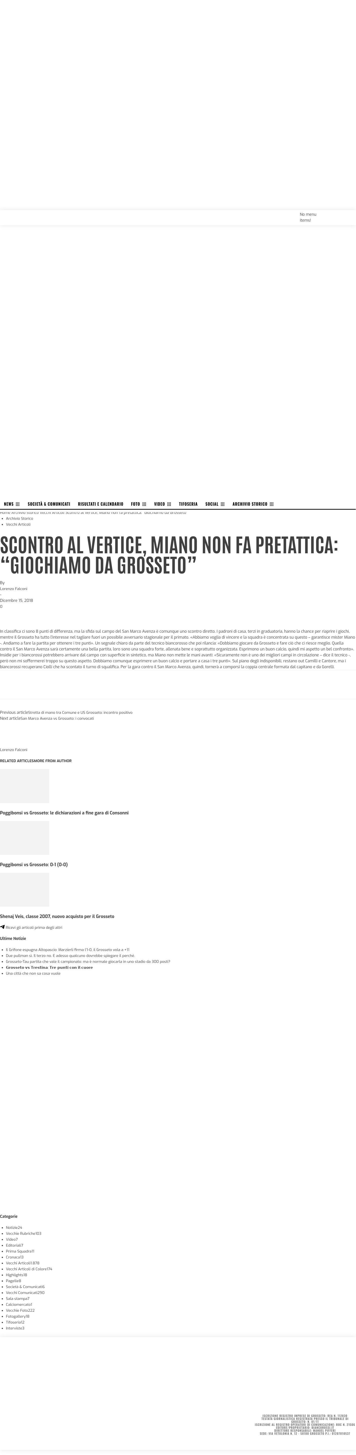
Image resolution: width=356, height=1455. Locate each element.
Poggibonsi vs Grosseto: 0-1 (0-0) (35, 865)
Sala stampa (18, 1298)
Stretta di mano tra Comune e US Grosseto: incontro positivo (82, 712)
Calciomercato (19, 1304)
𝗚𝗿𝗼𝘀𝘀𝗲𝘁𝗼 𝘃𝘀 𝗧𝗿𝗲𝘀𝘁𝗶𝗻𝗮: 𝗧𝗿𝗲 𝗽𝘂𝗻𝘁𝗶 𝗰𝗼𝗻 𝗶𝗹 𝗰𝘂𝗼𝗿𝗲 (52, 967)
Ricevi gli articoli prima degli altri (32, 927)
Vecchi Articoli (54, 512)
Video (12, 1239)
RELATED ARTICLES (17, 760)
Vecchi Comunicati (26, 1292)
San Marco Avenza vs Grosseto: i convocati (59, 718)
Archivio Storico (26, 512)
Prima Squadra (21, 1251)
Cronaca (15, 1257)
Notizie (14, 1227)
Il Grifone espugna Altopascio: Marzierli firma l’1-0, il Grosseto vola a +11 (70, 949)
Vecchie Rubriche (24, 1233)
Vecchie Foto (21, 1310)
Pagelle (14, 1280)
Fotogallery (18, 1316)
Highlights (17, 1274)
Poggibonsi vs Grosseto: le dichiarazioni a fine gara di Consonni (67, 813)
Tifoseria (15, 1322)
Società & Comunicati (26, 1286)
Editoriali (15, 1245)
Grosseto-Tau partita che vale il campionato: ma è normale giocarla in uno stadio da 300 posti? (92, 961)
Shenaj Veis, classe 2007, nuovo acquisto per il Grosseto (60, 916)
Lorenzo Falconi (14, 588)
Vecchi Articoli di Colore (30, 1269)
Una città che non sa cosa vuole (34, 973)
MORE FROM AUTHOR (55, 760)
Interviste (15, 1328)
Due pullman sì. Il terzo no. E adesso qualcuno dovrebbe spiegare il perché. (73, 955)
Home (5, 512)
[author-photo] (12, 743)
